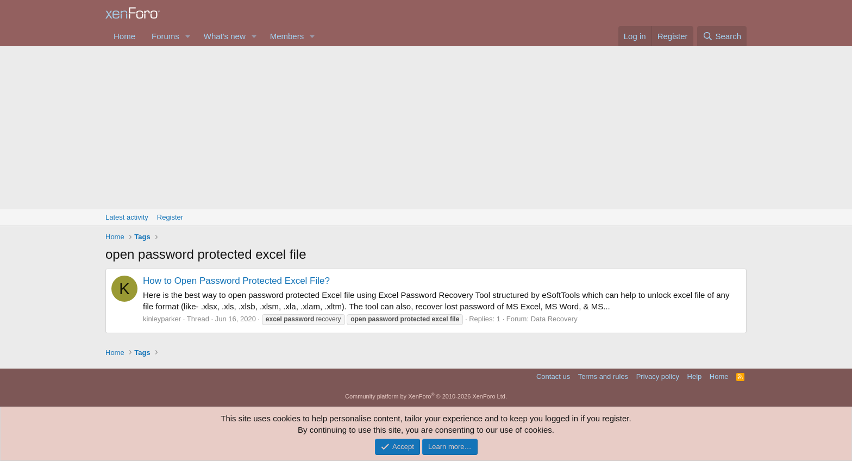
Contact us (553, 376)
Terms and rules (603, 376)
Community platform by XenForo (426, 396)
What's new (225, 36)
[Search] (722, 36)
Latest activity (126, 217)
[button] (188, 36)
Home (124, 36)
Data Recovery (554, 319)
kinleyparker (162, 319)
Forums (165, 36)
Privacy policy (657, 376)
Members (287, 36)
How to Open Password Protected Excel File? (236, 281)
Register (170, 217)
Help (694, 376)
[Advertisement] (426, 128)
